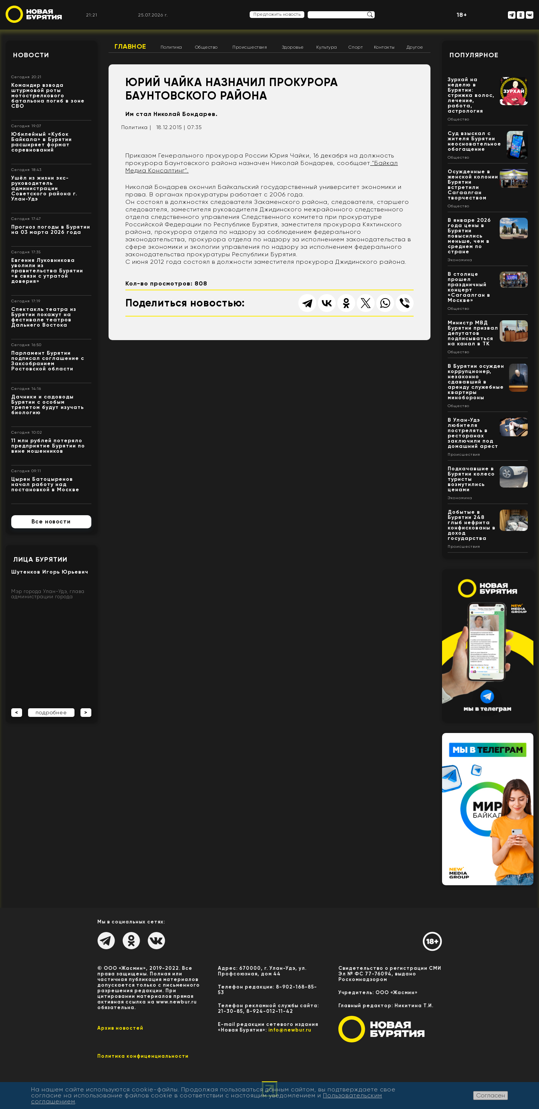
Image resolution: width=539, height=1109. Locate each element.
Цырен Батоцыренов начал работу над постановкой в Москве (45, 484)
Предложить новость (277, 14)
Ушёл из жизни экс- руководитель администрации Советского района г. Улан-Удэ (44, 188)
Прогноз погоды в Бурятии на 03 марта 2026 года (50, 229)
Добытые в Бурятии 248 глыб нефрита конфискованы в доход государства (472, 525)
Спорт (355, 47)
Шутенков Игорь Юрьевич (49, 572)
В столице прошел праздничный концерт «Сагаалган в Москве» (469, 287)
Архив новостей (120, 1028)
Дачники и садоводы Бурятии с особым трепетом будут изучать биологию (47, 405)
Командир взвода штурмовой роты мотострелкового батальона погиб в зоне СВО (48, 95)
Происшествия (249, 47)
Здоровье (293, 47)
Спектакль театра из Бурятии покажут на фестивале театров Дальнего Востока (43, 317)
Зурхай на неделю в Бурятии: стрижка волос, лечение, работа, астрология (471, 95)
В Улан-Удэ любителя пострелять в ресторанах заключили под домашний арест (473, 433)
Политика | (136, 127)
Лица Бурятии (40, 559)
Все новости (51, 521)
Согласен (490, 1095)
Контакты (384, 47)
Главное (130, 46)
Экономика (460, 260)
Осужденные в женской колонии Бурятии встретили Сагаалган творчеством (473, 184)
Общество (206, 47)
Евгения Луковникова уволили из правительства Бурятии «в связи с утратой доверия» (47, 270)
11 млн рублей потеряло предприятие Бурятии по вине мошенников (48, 445)
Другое (414, 47)
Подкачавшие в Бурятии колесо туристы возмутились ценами (471, 479)
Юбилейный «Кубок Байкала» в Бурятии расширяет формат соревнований (41, 142)
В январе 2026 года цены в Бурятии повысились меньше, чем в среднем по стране (469, 236)
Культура (326, 47)
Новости (31, 55)
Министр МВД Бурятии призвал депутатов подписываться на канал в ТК (473, 333)
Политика (171, 47)
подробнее (51, 712)
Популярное (474, 55)
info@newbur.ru (289, 1030)
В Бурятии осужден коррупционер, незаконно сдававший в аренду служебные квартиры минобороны (476, 382)
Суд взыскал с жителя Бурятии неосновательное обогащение (474, 141)
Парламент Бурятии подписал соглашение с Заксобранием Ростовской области (47, 361)
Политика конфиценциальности (143, 1056)
